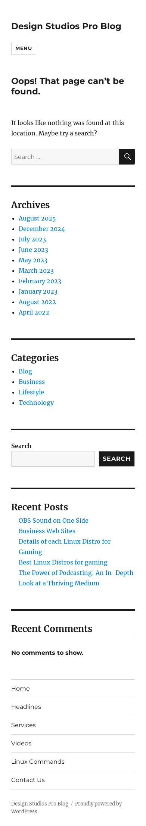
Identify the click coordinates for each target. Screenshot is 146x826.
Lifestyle (31, 392)
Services (23, 725)
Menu (23, 48)
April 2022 (34, 312)
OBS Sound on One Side (53, 520)
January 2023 (38, 291)
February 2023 (40, 281)
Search (21, 446)
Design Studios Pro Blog (66, 26)
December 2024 (42, 228)
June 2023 (33, 249)
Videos (21, 743)
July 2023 (32, 239)
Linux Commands (38, 761)
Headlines (26, 706)
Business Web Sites (47, 531)
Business (32, 381)
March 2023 (36, 270)
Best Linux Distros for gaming (63, 562)
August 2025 (37, 218)
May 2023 (33, 260)
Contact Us (28, 779)
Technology (36, 402)
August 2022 (37, 302)
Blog (25, 371)
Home (20, 688)
